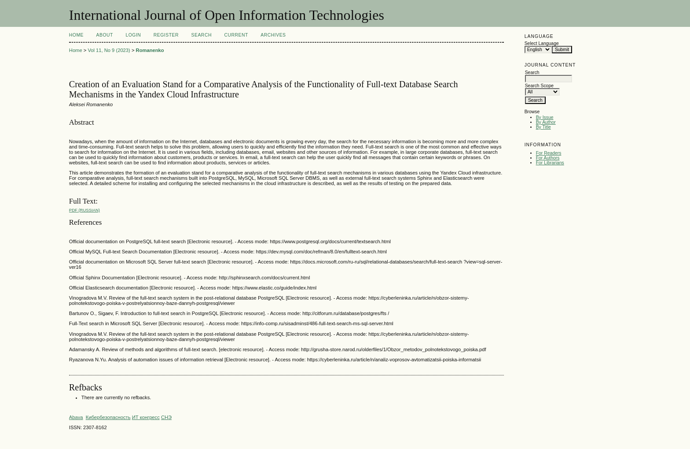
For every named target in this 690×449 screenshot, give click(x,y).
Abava (76, 417)
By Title (543, 127)
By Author (546, 122)
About (104, 35)
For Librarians (550, 162)
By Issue (545, 117)
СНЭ (166, 417)
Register (166, 35)
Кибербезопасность (108, 417)
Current (236, 35)
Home (76, 35)
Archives (273, 35)
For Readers (549, 153)
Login (133, 35)
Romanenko (150, 50)
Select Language (542, 43)
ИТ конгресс (146, 417)
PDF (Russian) (84, 210)
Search (201, 35)
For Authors (548, 158)
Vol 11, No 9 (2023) (109, 50)
